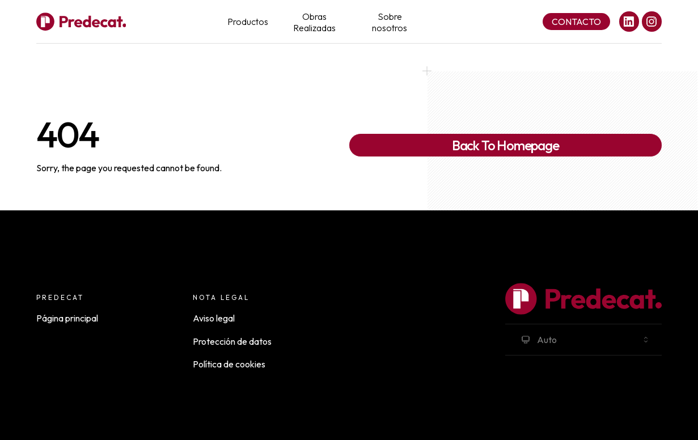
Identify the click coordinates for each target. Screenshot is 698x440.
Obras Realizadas (314, 22)
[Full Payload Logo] (81, 21)
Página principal (67, 318)
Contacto (576, 21)
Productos (247, 21)
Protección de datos (232, 341)
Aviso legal (214, 318)
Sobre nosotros (389, 22)
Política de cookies (229, 364)
